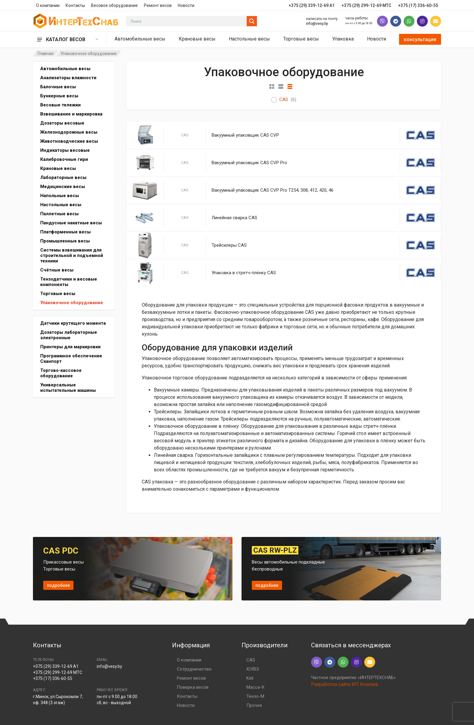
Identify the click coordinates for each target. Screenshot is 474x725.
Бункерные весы (59, 96)
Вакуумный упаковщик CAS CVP (245, 135)
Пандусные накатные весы (71, 223)
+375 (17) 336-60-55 (52, 678)
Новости (186, 5)
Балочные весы (58, 86)
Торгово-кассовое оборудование (61, 373)
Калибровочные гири (64, 159)
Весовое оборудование (114, 5)
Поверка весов (193, 687)
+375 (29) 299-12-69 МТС (57, 672)
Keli (249, 678)
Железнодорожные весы (68, 132)
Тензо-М (255, 696)
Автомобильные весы (140, 39)
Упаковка (343, 39)
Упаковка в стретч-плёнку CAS (244, 272)
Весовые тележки (60, 105)
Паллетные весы (59, 213)
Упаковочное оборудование (71, 302)
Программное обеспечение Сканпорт (71, 358)
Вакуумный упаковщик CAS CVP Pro (249, 162)
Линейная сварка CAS (234, 217)
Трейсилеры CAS (229, 245)
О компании (48, 5)
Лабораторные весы (63, 177)
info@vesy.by (317, 23)
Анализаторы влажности (68, 77)
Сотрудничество (194, 669)
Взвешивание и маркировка (71, 114)
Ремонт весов (158, 5)
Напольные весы (59, 195)
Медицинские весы (62, 186)
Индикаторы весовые (65, 150)
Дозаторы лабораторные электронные (68, 335)
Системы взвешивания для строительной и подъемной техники (71, 255)
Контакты (75, 5)
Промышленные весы (65, 241)
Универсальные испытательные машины (68, 387)
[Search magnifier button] (252, 21)
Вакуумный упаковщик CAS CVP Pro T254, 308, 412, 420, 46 (272, 190)
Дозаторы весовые (62, 123)
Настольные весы (249, 39)
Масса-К (255, 687)
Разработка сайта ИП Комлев (344, 684)
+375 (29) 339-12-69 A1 (56, 666)
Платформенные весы (65, 232)
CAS (283, 99)
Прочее (254, 705)
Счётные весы (56, 270)
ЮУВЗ (252, 669)
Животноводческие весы (69, 141)
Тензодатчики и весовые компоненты (68, 281)
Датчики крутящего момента (73, 323)
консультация (420, 39)
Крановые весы (197, 39)
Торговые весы (301, 39)
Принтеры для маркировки (70, 346)
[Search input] (188, 21)
